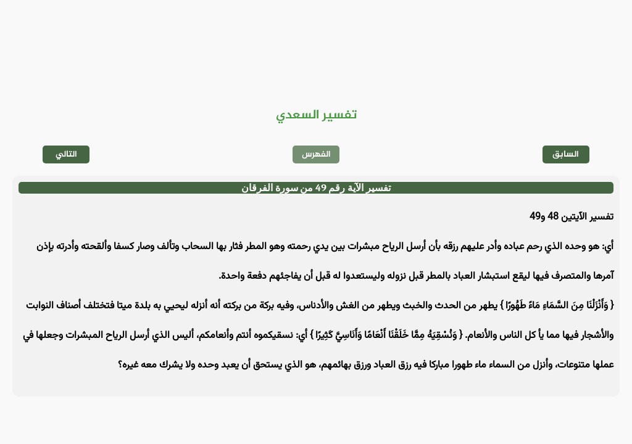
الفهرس (316, 154)
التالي (66, 154)
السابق (565, 154)
